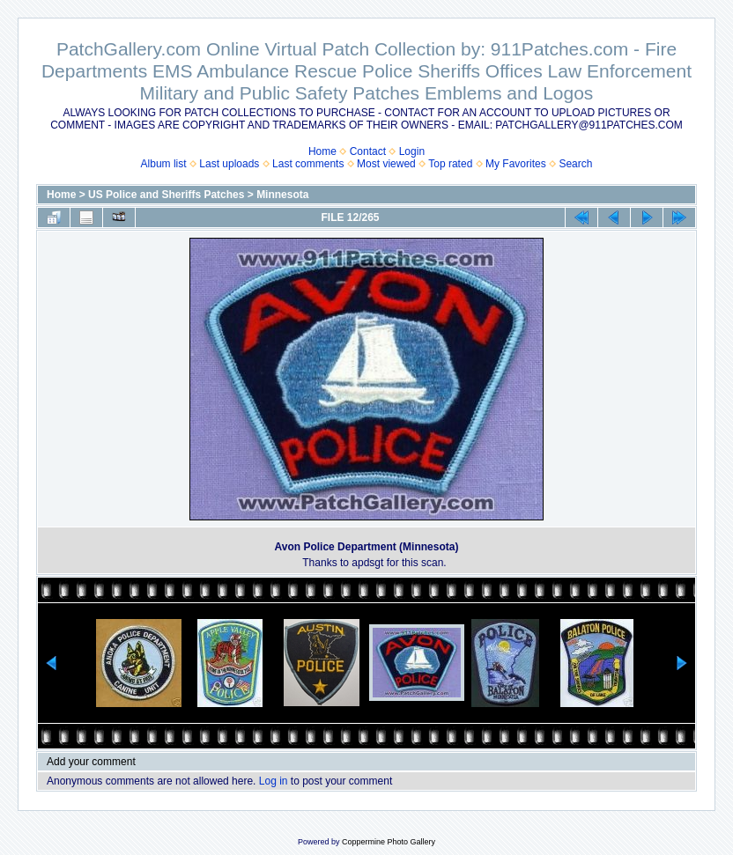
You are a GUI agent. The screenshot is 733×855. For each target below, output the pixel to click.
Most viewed (386, 164)
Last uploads (229, 164)
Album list (164, 164)
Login (412, 151)
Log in (273, 781)
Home (322, 151)
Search (575, 164)
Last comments (308, 164)
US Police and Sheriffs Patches (166, 194)
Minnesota (282, 194)
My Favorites (515, 164)
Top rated (450, 164)
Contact (368, 151)
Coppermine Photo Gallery (388, 841)
